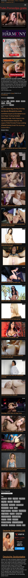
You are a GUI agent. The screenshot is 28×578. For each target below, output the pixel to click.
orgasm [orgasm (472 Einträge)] (3, 123)
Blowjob (18, 101)
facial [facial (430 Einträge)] (23, 113)
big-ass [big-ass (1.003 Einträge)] (13, 109)
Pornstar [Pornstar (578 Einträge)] (13, 123)
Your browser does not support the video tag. (14, 20)
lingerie (3, 103)
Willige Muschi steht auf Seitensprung (10, 319)
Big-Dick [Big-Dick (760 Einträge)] (19, 108)
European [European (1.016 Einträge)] (18, 114)
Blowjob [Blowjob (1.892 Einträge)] (12, 111)
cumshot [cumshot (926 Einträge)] (4, 114)
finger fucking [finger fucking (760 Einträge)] (9, 116)
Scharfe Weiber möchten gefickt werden (11, 488)
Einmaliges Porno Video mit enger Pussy (11, 413)
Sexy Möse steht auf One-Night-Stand (10, 205)
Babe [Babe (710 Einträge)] (8, 108)
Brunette (23, 101)
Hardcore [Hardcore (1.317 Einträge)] (4, 118)
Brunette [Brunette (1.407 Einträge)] (18, 111)
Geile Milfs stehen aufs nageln (8, 449)
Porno (16, 0)
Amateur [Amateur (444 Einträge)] (3, 108)
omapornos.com (9, 2)
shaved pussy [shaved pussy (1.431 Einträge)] (6, 125)
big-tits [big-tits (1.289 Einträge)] (3, 502)
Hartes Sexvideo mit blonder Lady (9, 337)
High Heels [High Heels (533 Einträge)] (12, 118)
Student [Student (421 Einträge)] (3, 127)
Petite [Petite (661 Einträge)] (8, 123)
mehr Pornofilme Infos (6, 90)
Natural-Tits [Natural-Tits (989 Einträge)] (18, 121)
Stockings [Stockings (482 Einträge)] (22, 125)
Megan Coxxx (10, 97)
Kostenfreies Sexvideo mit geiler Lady (10, 282)
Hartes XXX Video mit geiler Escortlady (11, 300)
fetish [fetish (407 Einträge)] (2, 116)
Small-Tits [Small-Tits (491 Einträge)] (15, 125)
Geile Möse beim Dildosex (7, 187)
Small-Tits (8, 103)
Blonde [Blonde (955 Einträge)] (6, 111)
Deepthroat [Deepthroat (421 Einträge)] (10, 113)
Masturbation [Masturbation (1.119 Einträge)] (8, 121)
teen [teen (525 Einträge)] (7, 127)
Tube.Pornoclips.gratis (13, 8)
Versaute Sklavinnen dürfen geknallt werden (12, 431)
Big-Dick (12, 101)
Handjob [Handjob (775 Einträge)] (17, 116)
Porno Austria (11, 0)
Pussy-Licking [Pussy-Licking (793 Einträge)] (21, 123)
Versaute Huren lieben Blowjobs (9, 395)
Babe (8, 101)
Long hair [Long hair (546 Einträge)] (19, 514)
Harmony (11, 105)
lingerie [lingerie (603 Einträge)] (18, 118)
